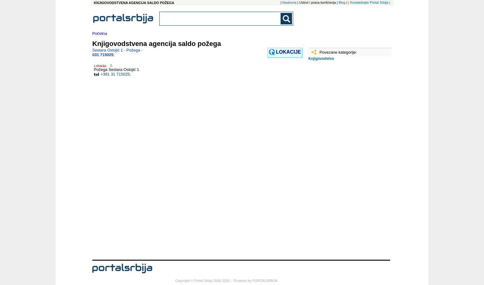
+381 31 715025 (115, 74)
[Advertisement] (339, 162)
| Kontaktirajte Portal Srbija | (369, 2)
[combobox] (220, 18)
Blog (342, 2)
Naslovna (289, 2)
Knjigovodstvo (321, 58)
